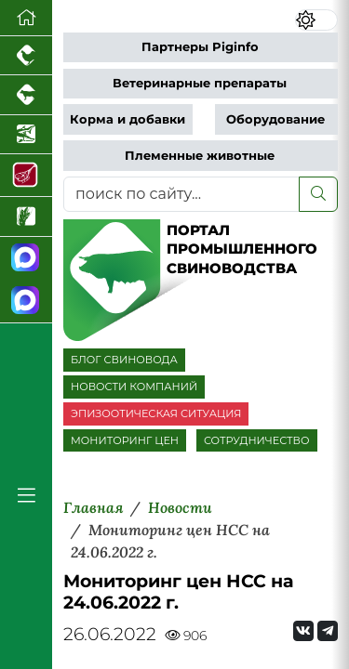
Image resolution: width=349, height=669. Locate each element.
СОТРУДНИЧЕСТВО (257, 440)
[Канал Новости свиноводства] (26, 259)
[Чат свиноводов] (26, 301)
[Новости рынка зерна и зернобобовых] (26, 216)
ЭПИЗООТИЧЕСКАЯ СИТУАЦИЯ (156, 413)
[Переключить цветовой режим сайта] (316, 20)
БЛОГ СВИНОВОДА (124, 359)
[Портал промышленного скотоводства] (26, 94)
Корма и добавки (127, 119)
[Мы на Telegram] (327, 631)
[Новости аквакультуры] (26, 134)
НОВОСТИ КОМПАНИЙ (134, 386)
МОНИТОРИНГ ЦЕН (125, 440)
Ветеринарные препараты (200, 83)
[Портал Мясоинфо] (26, 175)
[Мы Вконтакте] (303, 631)
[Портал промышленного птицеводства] (26, 55)
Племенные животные (200, 156)
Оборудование (275, 119)
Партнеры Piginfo (200, 47)
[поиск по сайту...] (181, 194)
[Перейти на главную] (26, 18)
